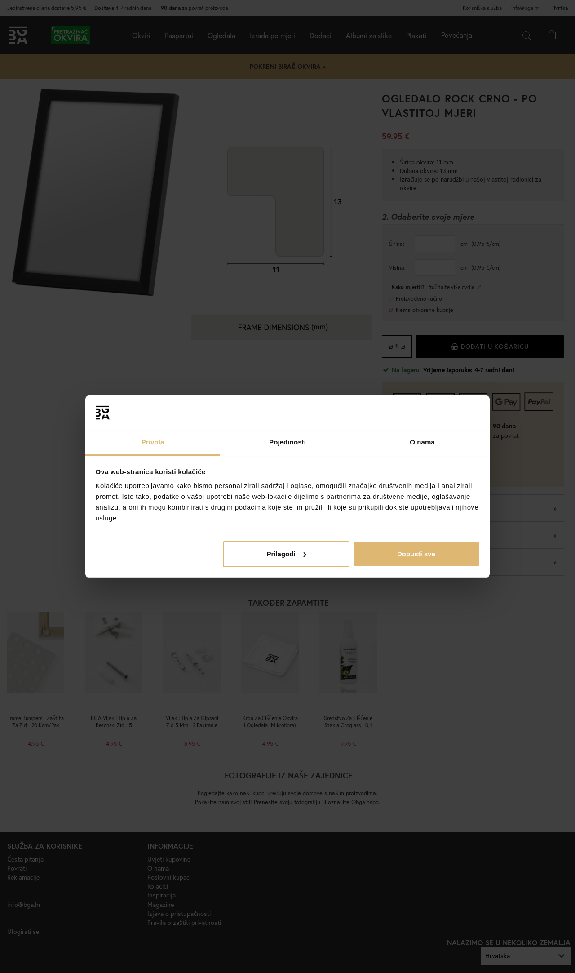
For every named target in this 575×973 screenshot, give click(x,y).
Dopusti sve (416, 554)
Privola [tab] (153, 442)
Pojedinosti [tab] (287, 442)
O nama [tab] (422, 442)
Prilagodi (286, 554)
